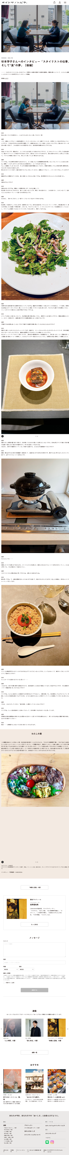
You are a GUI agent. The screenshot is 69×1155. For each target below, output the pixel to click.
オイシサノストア (51, 1133)
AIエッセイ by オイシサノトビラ (55, 1125)
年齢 (4, 966)
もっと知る (34, 924)
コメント (5, 941)
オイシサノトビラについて (32, 1135)
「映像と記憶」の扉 (34, 887)
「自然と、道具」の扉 (8, 1137)
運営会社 (45, 1150)
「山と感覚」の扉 (7, 1139)
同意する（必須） (9, 982)
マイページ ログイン (60, 2)
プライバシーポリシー (20, 1150)
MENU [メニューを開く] (65, 2)
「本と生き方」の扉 (7, 1129)
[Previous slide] (2, 436)
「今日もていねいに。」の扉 (9, 1127)
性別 (20, 966)
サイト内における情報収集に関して (34, 1150)
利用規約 (12, 1150)
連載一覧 (34, 1052)
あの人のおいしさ (29, 1131)
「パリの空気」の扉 (7, 1141)
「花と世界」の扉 (7, 1143)
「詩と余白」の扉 (7, 1133)
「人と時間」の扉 (7, 1131)
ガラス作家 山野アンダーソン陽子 (32, 1127)
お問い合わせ (5, 1150)
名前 (4, 959)
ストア (54, 2)
